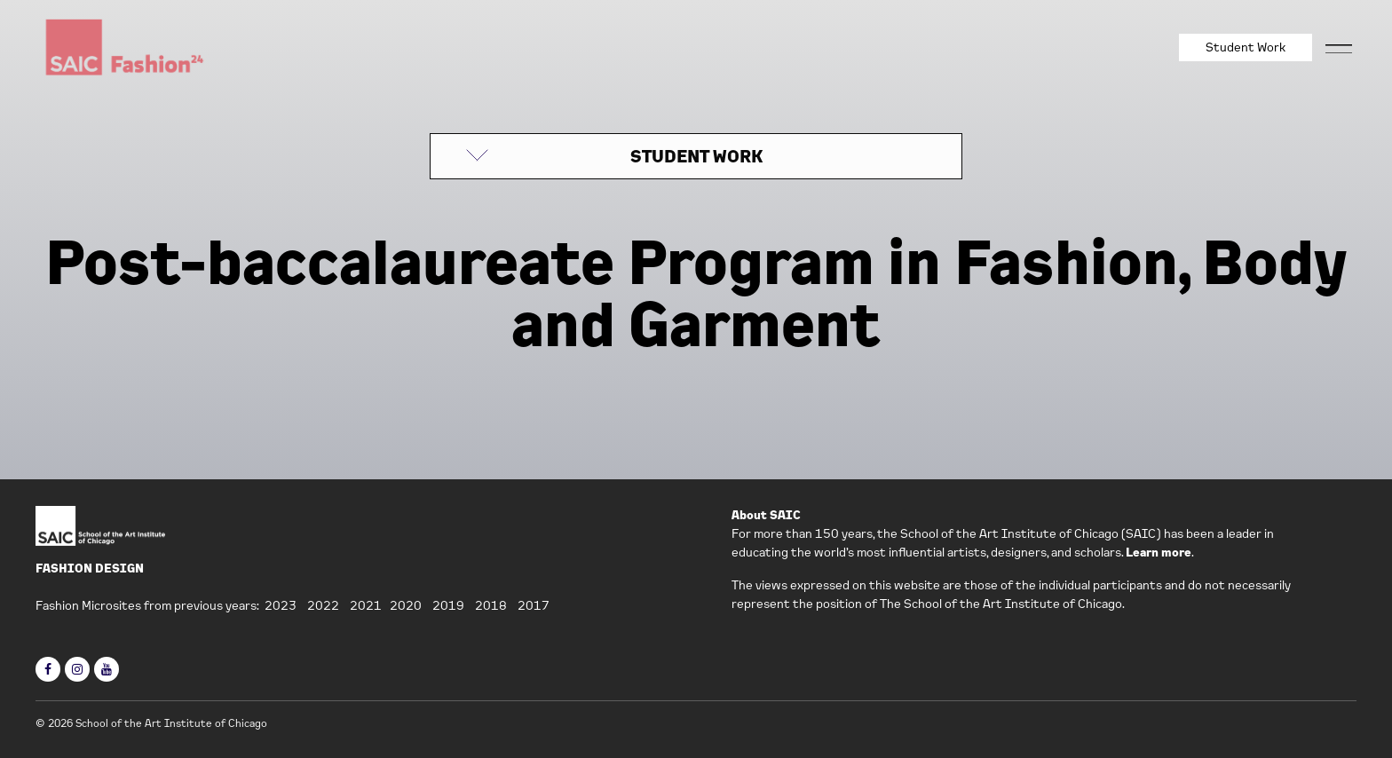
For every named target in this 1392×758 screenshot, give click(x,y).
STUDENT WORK (696, 156)
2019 (448, 605)
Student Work (1245, 47)
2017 (534, 605)
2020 (406, 605)
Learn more (1158, 552)
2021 (366, 605)
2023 (281, 605)
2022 (323, 605)
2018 (491, 605)
